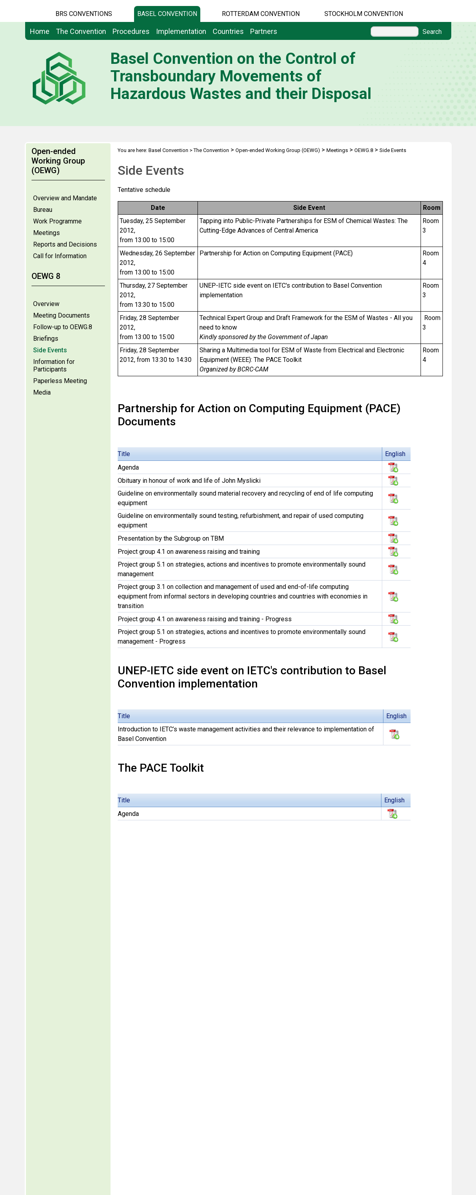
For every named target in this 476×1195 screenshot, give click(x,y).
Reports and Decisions (65, 244)
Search (432, 32)
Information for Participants (54, 365)
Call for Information (60, 256)
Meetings (46, 233)
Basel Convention (167, 14)
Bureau (42, 209)
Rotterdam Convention (261, 14)
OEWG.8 (363, 150)
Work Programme (57, 221)
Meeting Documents (61, 315)
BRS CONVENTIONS (83, 14)
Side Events (50, 350)
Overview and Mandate (65, 198)
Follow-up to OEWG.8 (62, 327)
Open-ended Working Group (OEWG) (277, 150)
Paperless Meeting (60, 381)
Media (42, 392)
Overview (46, 304)
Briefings (45, 338)
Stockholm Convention (363, 14)
